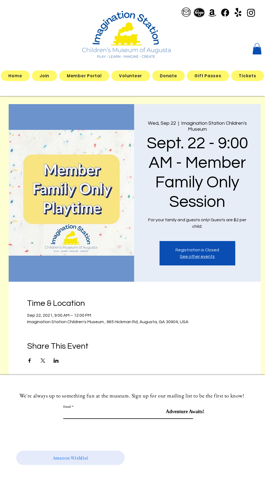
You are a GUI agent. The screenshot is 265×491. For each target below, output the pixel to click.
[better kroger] (199, 12)
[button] (257, 48)
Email (67, 406)
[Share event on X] (42, 360)
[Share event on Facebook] (29, 360)
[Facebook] (225, 12)
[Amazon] (212, 12)
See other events (197, 256)
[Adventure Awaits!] (185, 411)
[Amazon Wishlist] (70, 458)
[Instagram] (251, 12)
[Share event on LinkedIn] (56, 360)
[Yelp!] (238, 12)
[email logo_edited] (186, 12)
